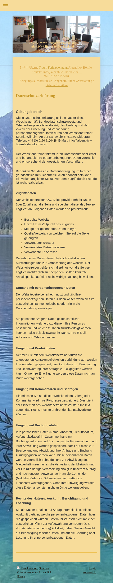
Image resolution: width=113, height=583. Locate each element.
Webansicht (89, 572)
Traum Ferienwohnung (53, 67)
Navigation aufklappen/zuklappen (56, 5)
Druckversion (27, 568)
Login (92, 568)
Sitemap (44, 568)
